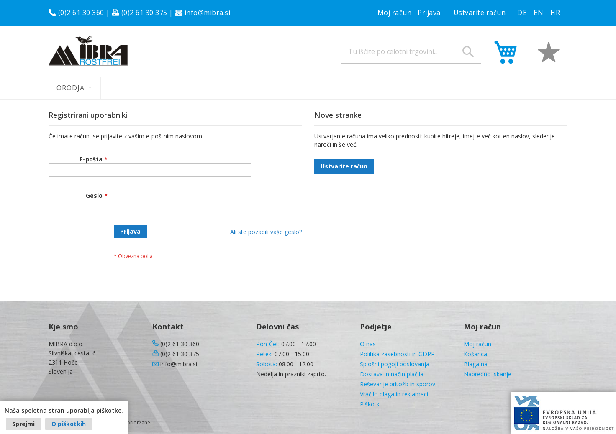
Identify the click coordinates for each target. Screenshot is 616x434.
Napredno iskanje (487, 374)
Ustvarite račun (480, 12)
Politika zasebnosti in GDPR (397, 354)
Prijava (429, 12)
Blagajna (476, 364)
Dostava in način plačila (392, 374)
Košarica (475, 354)
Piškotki (370, 404)
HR (555, 12)
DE (521, 12)
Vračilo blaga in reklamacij (395, 394)
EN (538, 12)
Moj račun (394, 12)
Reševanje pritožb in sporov (397, 384)
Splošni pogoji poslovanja (394, 364)
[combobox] (411, 52)
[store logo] (88, 51)
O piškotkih (68, 424)
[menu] (308, 88)
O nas (368, 344)
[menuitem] (72, 88)
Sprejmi (23, 424)
